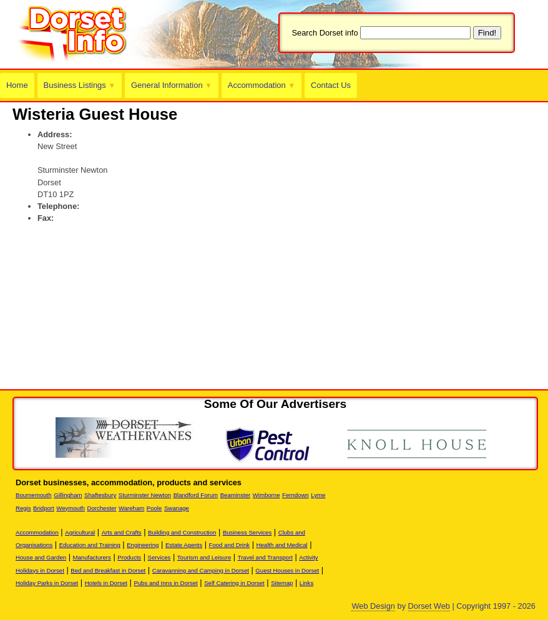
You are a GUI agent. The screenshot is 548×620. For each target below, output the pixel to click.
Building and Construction (182, 532)
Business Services (247, 532)
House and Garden (41, 557)
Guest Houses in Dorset (287, 570)
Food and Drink (229, 544)
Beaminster (235, 495)
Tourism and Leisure (204, 557)
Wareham (131, 508)
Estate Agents (183, 544)
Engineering (143, 544)
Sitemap (282, 582)
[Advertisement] (158, 250)
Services (159, 557)
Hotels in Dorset (106, 582)
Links (306, 582)
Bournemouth (34, 495)
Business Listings (78, 85)
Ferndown (295, 495)
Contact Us (327, 85)
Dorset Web (429, 606)
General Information (170, 85)
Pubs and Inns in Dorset (165, 582)
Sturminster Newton (145, 495)
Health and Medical (282, 544)
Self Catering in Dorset (234, 582)
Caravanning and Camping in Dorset (200, 570)
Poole (154, 508)
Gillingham (68, 495)
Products (129, 557)
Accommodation (258, 85)
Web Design (372, 606)
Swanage (176, 508)
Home (16, 85)
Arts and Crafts (122, 532)
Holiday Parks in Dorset (47, 582)
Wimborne (266, 495)
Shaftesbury (100, 495)
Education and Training (89, 544)
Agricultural (80, 532)
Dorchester (102, 508)
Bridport (43, 508)
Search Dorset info (325, 32)
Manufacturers (92, 557)
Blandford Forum (196, 495)
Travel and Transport (265, 557)
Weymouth (70, 508)
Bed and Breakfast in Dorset (108, 570)
